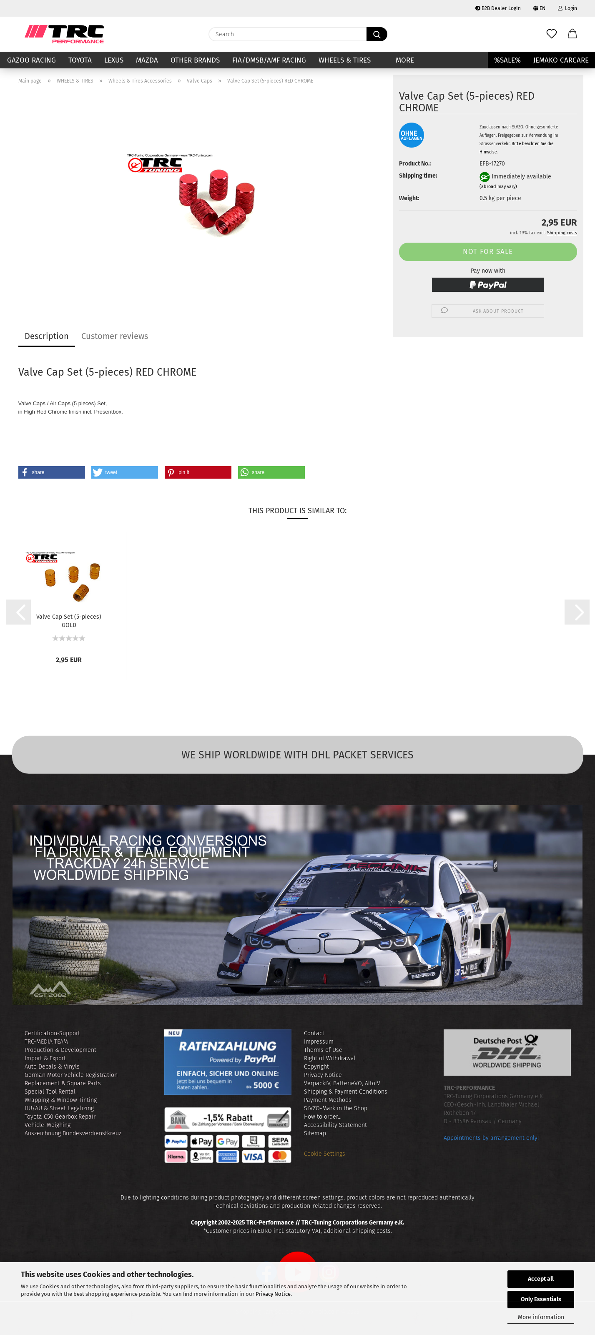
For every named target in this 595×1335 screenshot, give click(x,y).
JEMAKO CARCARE (561, 60)
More (405, 60)
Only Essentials (541, 1299)
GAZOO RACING (31, 60)
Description (47, 336)
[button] (572, 34)
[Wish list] (551, 34)
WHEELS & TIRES (345, 60)
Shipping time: (418, 175)
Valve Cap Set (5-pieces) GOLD (68, 620)
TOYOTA (80, 60)
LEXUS (113, 60)
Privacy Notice (273, 1294)
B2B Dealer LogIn (498, 8)
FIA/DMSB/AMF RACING (269, 60)
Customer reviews (114, 336)
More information (541, 1317)
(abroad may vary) (498, 186)
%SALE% (507, 60)
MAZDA (147, 60)
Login (567, 8)
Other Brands (195, 60)
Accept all (541, 1278)
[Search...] (377, 34)
